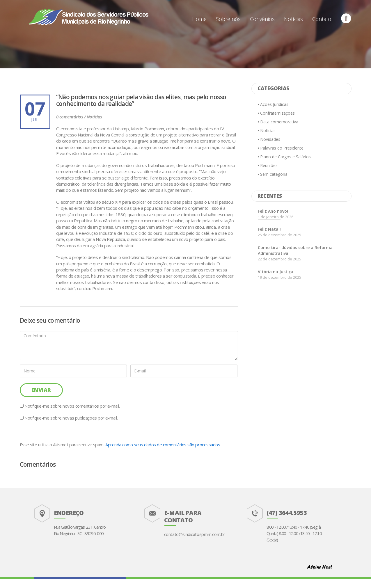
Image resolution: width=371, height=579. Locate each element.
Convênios (262, 18)
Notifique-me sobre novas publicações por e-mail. (71, 418)
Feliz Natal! (269, 229)
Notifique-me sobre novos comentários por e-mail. (72, 406)
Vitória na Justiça (275, 271)
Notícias (293, 18)
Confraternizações (277, 113)
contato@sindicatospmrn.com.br (194, 534)
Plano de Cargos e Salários (285, 156)
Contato (321, 18)
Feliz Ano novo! (273, 211)
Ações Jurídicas (274, 104)
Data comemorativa (279, 122)
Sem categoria (273, 174)
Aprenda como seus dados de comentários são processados (162, 444)
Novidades (270, 139)
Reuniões (269, 165)
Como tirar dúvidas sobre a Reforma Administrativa (295, 250)
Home (199, 18)
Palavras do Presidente (281, 148)
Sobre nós (228, 18)
